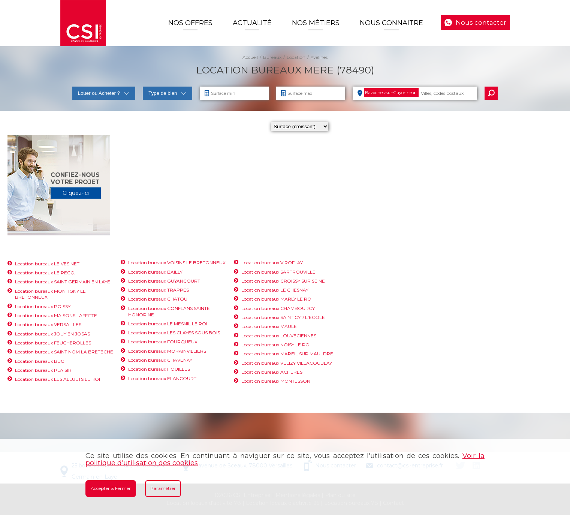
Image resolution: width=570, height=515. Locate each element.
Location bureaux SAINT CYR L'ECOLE (283, 317)
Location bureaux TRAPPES (158, 290)
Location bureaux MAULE (269, 326)
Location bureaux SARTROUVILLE (278, 272)
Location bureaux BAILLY (155, 272)
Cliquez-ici (76, 193)
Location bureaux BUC (39, 361)
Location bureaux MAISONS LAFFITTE (56, 315)
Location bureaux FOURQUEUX (162, 341)
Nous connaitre (391, 23)
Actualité (252, 23)
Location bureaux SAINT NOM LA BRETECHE (64, 352)
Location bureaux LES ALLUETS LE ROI (57, 379)
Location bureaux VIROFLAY (272, 262)
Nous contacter (481, 22)
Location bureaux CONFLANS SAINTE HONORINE (169, 311)
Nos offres (190, 23)
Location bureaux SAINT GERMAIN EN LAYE (62, 281)
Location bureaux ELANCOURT (162, 378)
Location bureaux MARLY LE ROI (277, 299)
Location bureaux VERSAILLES (48, 324)
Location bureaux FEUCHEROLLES (53, 343)
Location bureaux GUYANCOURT (164, 281)
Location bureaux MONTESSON (275, 381)
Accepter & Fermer (111, 488)
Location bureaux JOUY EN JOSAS (52, 334)
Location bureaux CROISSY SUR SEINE (283, 281)
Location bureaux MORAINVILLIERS (167, 351)
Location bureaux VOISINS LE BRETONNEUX (177, 262)
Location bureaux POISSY (42, 306)
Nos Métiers (316, 23)
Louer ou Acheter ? (104, 93)
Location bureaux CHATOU (157, 299)
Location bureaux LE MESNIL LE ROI (167, 323)
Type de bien (167, 93)
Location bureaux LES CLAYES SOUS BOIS (174, 332)
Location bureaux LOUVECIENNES (278, 335)
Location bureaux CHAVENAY (160, 360)
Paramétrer (163, 488)
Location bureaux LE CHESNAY (274, 290)
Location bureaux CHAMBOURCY (278, 308)
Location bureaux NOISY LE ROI (276, 344)
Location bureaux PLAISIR (43, 370)
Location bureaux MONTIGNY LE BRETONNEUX (50, 294)
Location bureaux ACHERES (271, 372)
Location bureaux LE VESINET (47, 263)
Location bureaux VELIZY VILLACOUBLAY (286, 363)
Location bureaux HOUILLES (159, 369)
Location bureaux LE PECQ (45, 272)
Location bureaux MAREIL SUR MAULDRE (287, 353)
